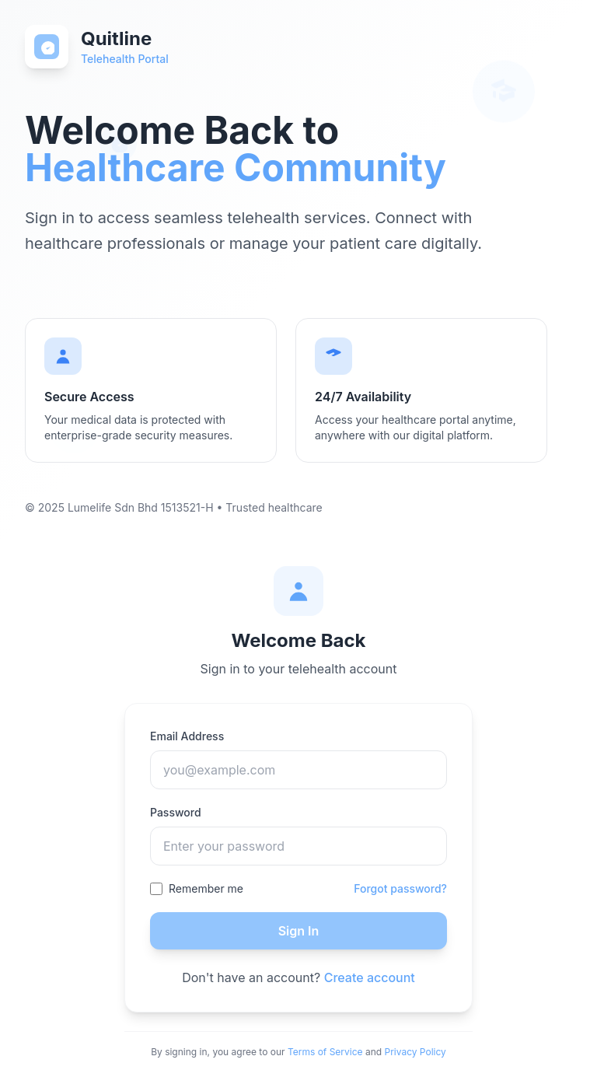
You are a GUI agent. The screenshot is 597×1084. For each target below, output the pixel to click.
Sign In (298, 931)
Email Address (187, 736)
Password (175, 812)
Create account (369, 977)
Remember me (206, 888)
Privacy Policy (415, 1052)
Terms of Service (325, 1052)
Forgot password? (400, 888)
